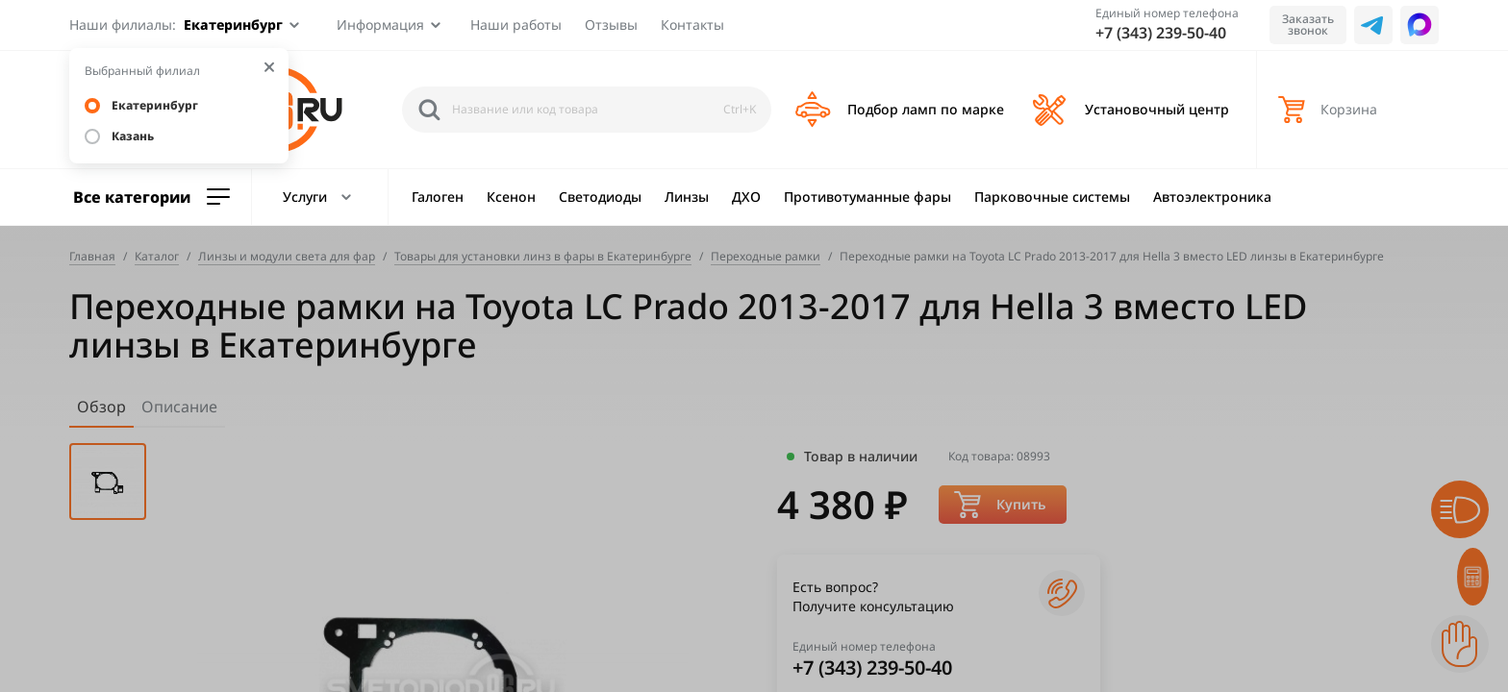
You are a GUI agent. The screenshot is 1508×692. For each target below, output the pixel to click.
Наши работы (516, 24)
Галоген (438, 196)
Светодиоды (600, 196)
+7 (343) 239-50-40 (1160, 32)
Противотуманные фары (867, 196)
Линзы (687, 196)
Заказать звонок (1308, 24)
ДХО (746, 196)
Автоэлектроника (1212, 196)
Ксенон (511, 196)
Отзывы (611, 24)
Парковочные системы (1052, 196)
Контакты (692, 24)
